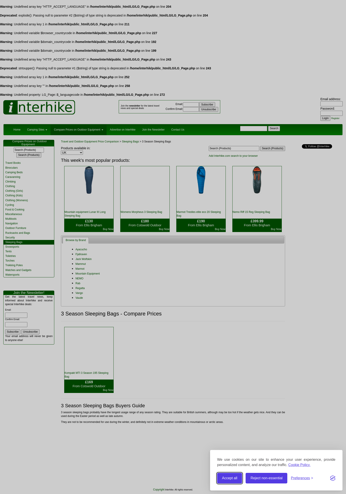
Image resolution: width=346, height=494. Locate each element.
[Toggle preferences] (302, 478)
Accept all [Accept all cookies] (229, 478)
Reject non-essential (266, 478)
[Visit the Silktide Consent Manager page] (332, 478)
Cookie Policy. (299, 465)
